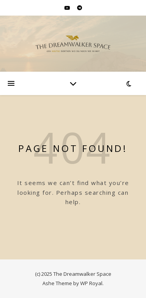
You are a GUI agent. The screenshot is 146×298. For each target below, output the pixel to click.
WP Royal (91, 283)
